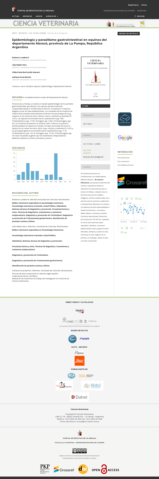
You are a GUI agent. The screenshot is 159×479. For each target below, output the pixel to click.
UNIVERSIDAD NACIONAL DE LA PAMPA (119, 11)
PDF (86, 106)
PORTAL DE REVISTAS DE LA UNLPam (36, 10)
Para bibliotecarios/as (126, 165)
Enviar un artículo (128, 34)
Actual (15, 16)
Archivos (27, 16)
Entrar (144, 5)
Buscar (141, 16)
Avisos (39, 16)
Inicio (14, 33)
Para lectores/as (123, 158)
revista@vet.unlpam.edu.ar (87, 421)
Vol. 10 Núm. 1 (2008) (37, 33)
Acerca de (51, 16)
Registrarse (133, 5)
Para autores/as (123, 161)
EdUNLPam (141, 11)
